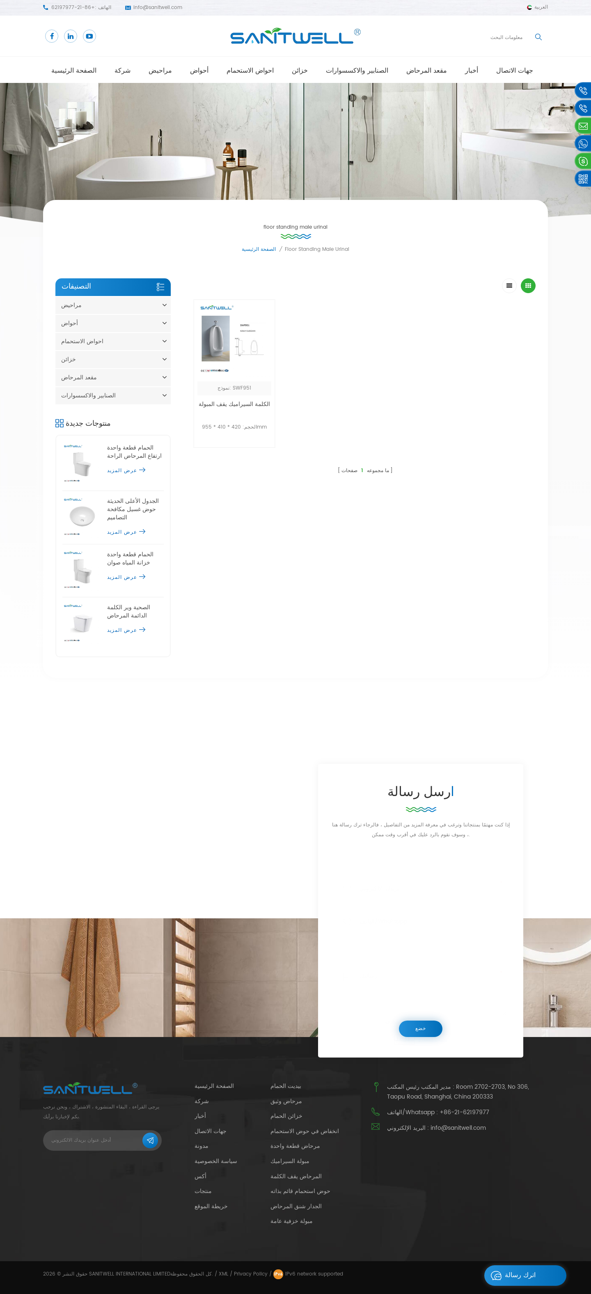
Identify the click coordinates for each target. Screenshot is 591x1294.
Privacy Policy (251, 1274)
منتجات (203, 1191)
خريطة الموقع (211, 1206)
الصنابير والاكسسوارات (357, 70)
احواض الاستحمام (250, 70)
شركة (123, 70)
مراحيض (160, 70)
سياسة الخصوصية (216, 1161)
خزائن (300, 70)
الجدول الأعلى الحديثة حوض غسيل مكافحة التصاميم (133, 509)
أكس (200, 1176)
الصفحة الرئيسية (73, 70)
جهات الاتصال (514, 70)
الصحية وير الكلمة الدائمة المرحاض (128, 611)
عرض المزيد (126, 471)
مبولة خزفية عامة (291, 1221)
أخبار (471, 70)
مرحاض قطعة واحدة (295, 1146)
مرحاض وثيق (286, 1101)
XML (223, 1274)
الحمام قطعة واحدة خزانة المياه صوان (130, 559)
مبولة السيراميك (289, 1161)
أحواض (199, 70)
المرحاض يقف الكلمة (296, 1176)
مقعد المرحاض (426, 70)
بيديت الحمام (285, 1086)
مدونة (201, 1146)
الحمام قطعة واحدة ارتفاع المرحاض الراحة (134, 452)
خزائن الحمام (286, 1116)
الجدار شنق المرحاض (296, 1206)
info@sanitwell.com (157, 7)
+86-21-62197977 (73, 7)
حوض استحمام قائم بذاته (300, 1191)
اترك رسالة (511, 1275)
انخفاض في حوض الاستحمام (304, 1131)
